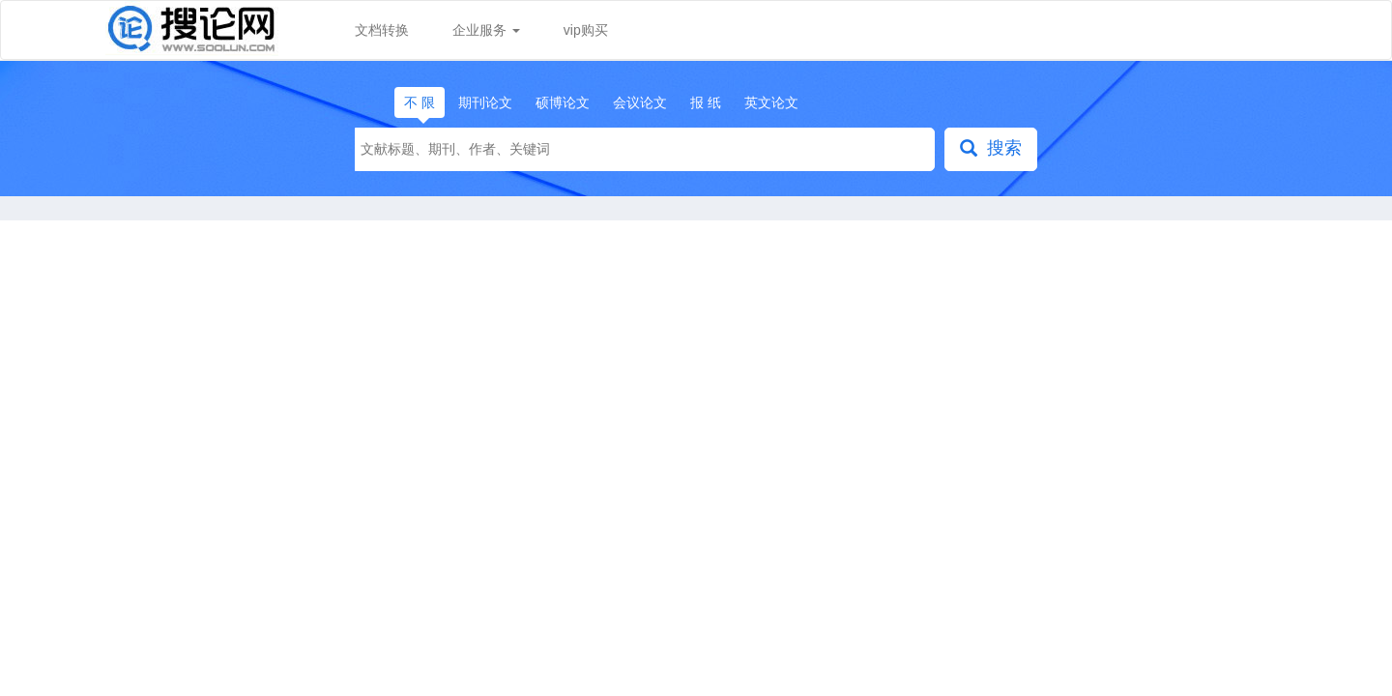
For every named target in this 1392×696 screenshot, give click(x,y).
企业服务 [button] (486, 30)
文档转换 (382, 30)
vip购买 (586, 30)
